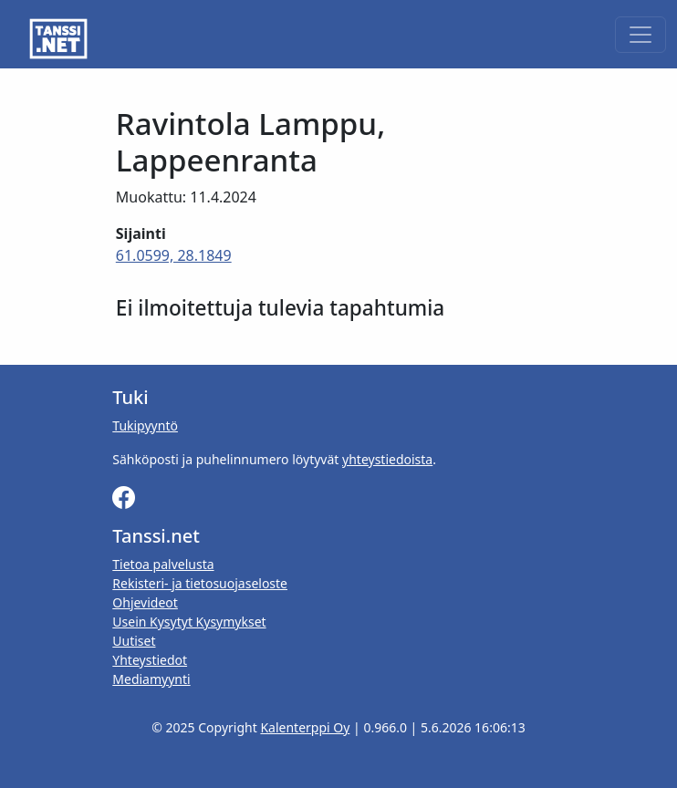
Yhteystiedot (149, 660)
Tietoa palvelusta (163, 564)
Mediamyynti (151, 679)
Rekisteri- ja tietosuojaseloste (199, 583)
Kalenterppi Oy (304, 727)
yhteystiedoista (387, 459)
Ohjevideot (145, 602)
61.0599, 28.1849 (174, 255)
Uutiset (133, 640)
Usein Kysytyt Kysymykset (189, 621)
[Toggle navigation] (640, 34)
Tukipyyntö (145, 425)
